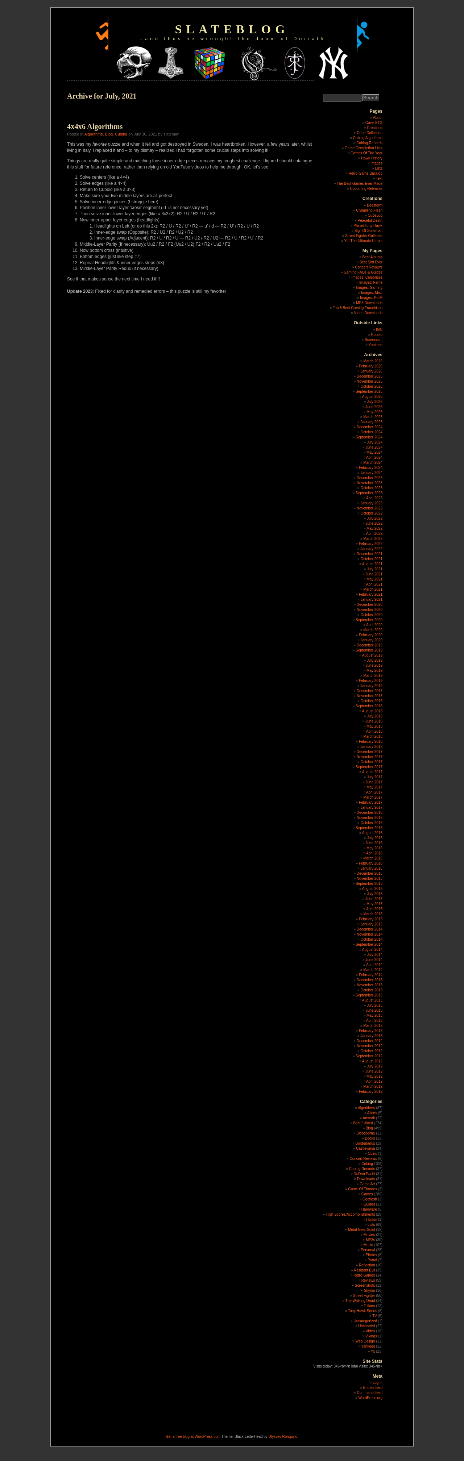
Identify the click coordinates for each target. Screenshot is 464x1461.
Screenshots (365, 1285)
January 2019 (371, 686)
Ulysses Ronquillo (283, 1437)
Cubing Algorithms (367, 138)
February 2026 (370, 366)
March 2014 (372, 970)
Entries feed (372, 1388)
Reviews (368, 1280)
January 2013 (371, 1036)
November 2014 (369, 934)
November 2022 (369, 508)
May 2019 (374, 671)
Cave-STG (373, 123)
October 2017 (371, 762)
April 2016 (374, 853)
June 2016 (373, 843)
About (377, 118)
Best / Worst (363, 1123)
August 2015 (372, 889)
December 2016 (369, 813)
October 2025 (371, 386)
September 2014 (369, 944)
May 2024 (374, 452)
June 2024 (373, 447)
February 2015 (370, 919)
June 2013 (373, 1010)
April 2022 (374, 534)
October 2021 (371, 559)
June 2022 (373, 523)
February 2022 (370, 544)
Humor (371, 1219)
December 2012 (369, 1041)
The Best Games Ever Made (359, 184)
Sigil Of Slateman (368, 231)
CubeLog (375, 215)
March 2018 (372, 736)
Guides (369, 1204)
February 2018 (370, 742)
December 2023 (369, 478)
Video (370, 1331)
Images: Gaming (369, 288)
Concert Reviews (368, 267)
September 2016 (369, 828)
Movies (369, 1235)
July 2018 (374, 716)
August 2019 (372, 655)
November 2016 (369, 818)
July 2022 (374, 518)
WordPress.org (370, 1398)
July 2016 (374, 838)
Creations (374, 128)
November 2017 (369, 757)
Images (376, 163)
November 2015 (369, 879)
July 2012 (374, 1066)
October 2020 (371, 615)
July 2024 (374, 442)
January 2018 (371, 747)
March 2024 (372, 463)
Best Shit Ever (371, 262)
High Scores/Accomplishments (350, 1214)
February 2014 (370, 975)
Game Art (367, 1184)
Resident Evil (364, 1270)
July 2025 (374, 402)
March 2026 (372, 361)
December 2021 (369, 554)
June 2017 (373, 782)
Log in (377, 1383)
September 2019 (369, 650)
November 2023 (369, 483)
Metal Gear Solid (361, 1230)
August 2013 (372, 1000)
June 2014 (373, 960)
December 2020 (369, 605)
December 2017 (369, 752)
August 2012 (372, 1061)
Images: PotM (371, 298)
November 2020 (369, 610)
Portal (372, 1260)
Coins (372, 1154)
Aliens (372, 1113)
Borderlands (365, 1143)
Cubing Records (369, 143)
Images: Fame (370, 282)
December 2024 (369, 427)
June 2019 (373, 665)
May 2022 (374, 528)
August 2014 (372, 950)
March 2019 (372, 676)
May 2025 (374, 412)
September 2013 (369, 995)
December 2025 (369, 376)
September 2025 (369, 392)
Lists (378, 168)
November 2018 (369, 696)
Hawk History (371, 158)
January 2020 (371, 640)
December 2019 (369, 645)
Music (368, 1245)
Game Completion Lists (363, 148)
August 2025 (372, 397)
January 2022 (371, 549)
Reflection (367, 1265)
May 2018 (374, 726)
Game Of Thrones (362, 1189)
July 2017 (374, 777)
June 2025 (373, 407)
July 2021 (374, 569)
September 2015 (369, 884)
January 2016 (371, 868)
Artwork (369, 1118)
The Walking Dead (360, 1301)
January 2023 (371, 503)
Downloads (366, 1179)
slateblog (232, 29)
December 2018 (369, 691)
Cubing (121, 134)
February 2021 (370, 594)
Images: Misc (371, 293)
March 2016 (372, 858)
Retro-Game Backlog (365, 173)
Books (370, 1138)
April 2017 (374, 792)
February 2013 (370, 1031)
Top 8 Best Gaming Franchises (357, 308)
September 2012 (369, 1056)
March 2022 (372, 539)
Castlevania (365, 1148)
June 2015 (373, 899)
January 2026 (371, 371)
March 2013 (372, 1026)
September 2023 (369, 493)
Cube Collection (369, 133)
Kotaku (376, 335)
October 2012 (371, 1051)
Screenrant (373, 340)
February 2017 (370, 802)
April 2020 (374, 625)
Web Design (365, 1341)
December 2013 (369, 980)
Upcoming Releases (366, 189)
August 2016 (372, 833)
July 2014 (374, 955)
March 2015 (372, 914)
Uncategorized (365, 1321)
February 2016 (370, 863)
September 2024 (369, 437)
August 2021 (372, 564)
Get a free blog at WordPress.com (193, 1437)
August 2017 (372, 772)
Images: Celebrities (366, 277)
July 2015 (374, 894)
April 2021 (374, 584)
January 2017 (371, 807)
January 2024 (371, 473)
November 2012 (369, 1046)
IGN (379, 330)
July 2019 (374, 660)
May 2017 (374, 787)
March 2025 (372, 417)
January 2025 (371, 422)
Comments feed (369, 1393)
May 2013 (374, 1015)
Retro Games (364, 1275)
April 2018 (374, 731)
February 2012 (370, 1092)
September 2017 (369, 767)
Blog (109, 134)
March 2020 (372, 630)
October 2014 (371, 939)
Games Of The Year (366, 153)
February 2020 (370, 635)
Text (379, 178)
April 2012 (374, 1081)
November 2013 (369, 985)
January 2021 (371, 600)
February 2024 (370, 468)
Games (367, 1194)
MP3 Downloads (369, 303)
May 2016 (374, 848)
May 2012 (374, 1076)
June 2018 (373, 721)
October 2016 (371, 823)
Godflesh (369, 1199)
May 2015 (374, 904)
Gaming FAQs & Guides (363, 272)
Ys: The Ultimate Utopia (363, 241)
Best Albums (372, 257)
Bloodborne (365, 1133)
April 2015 (374, 909)
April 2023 (374, 498)
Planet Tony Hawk (367, 226)
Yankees (375, 345)
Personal (368, 1250)
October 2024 (371, 432)
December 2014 (369, 929)
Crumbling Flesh (369, 210)
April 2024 (374, 457)
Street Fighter (364, 1296)
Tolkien (369, 1306)
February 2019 (370, 681)
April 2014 (374, 965)
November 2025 (369, 381)
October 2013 (371, 990)
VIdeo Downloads (368, 313)
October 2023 (371, 488)
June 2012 (373, 1071)
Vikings (371, 1336)
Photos (371, 1255)
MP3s (370, 1240)
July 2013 (374, 1005)
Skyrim (369, 1291)
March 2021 (372, 589)
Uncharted (366, 1326)
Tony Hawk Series (362, 1311)
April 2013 (374, 1021)
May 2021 (374, 579)
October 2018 (371, 701)
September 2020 (369, 620)
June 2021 (373, 574)
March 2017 (372, 797)
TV (374, 1316)
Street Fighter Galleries (363, 236)
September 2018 (369, 706)
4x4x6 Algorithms (95, 126)
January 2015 (371, 924)
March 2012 (372, 1087)
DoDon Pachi (364, 1174)
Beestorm (374, 205)
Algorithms (93, 134)
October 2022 (371, 513)
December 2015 (369, 873)
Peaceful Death (370, 220)
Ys (373, 1351)
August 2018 (372, 711)
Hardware (369, 1209)
